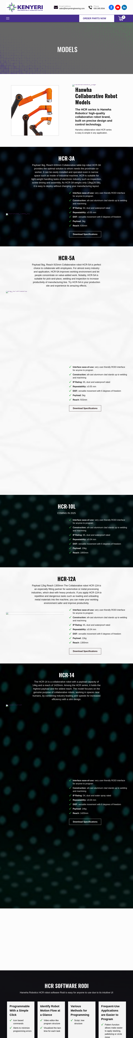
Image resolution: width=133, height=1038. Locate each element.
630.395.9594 (99, 8)
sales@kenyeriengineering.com (72, 8)
